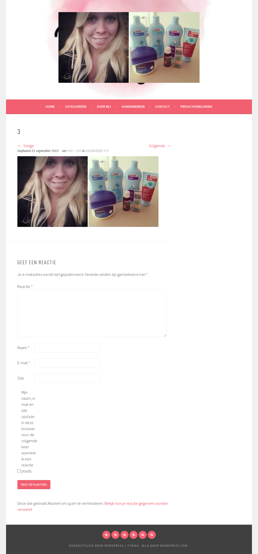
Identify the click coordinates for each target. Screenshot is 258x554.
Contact (162, 106)
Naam (23, 347)
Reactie (25, 286)
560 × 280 (74, 151)
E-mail (23, 362)
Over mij (104, 106)
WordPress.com (174, 545)
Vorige (25, 145)
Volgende (160, 145)
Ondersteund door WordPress (96, 545)
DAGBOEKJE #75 (97, 151)
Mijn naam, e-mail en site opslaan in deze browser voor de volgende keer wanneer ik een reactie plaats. (29, 431)
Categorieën (75, 106)
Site (20, 378)
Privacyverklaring (196, 106)
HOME (50, 106)
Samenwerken (133, 106)
